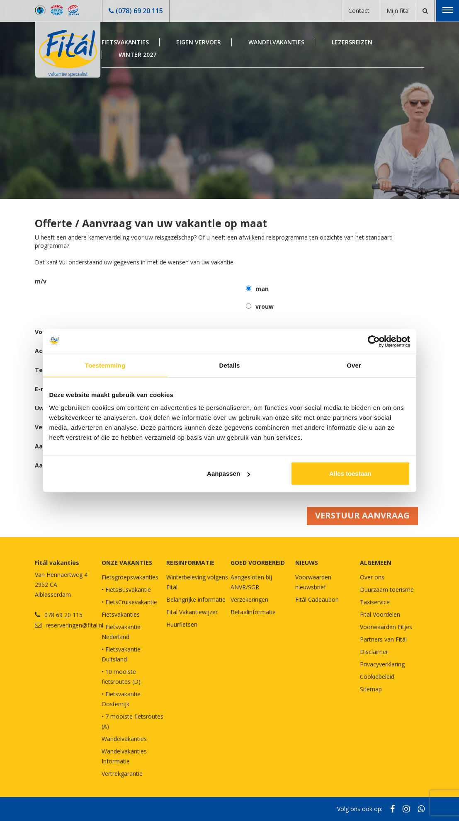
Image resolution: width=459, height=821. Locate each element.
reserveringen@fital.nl (74, 625)
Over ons (372, 577)
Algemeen (375, 563)
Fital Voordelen (380, 614)
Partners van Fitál (383, 639)
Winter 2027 (137, 54)
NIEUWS (306, 563)
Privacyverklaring (382, 664)
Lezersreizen (352, 42)
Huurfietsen (181, 624)
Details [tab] (229, 364)
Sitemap (371, 689)
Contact (358, 11)
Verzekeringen (249, 599)
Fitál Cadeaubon (317, 599)
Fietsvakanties (125, 42)
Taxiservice (375, 602)
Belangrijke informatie (196, 599)
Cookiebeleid (377, 677)
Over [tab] (354, 364)
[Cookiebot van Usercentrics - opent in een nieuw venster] (374, 341)
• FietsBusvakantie (126, 589)
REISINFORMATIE (190, 563)
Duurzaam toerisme (387, 589)
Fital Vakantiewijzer (192, 612)
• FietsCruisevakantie (129, 602)
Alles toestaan (350, 473)
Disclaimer (374, 652)
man (262, 289)
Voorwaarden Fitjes (386, 627)
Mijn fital (398, 11)
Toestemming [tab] (105, 364)
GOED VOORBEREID (258, 563)
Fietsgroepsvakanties (130, 577)
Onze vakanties (127, 563)
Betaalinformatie (253, 612)
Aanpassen (228, 473)
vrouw (264, 306)
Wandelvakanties (276, 42)
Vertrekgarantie (122, 773)
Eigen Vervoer (198, 42)
